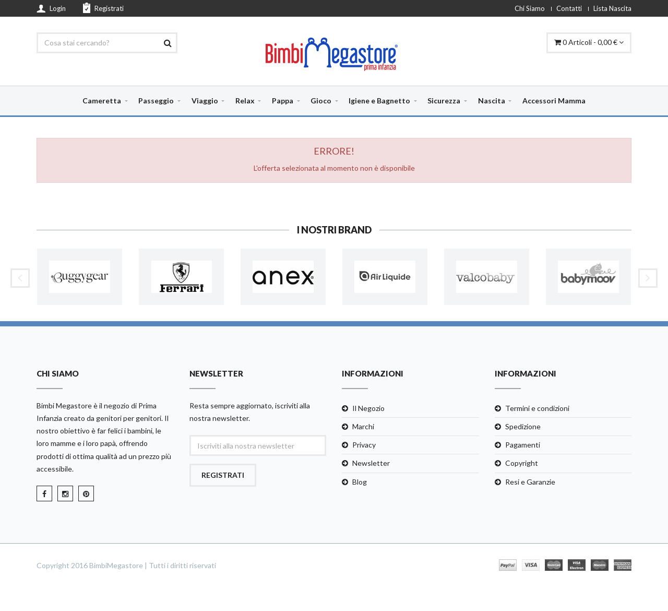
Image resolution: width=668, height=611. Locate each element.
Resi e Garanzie (530, 481)
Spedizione (523, 426)
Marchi (363, 426)
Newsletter (371, 463)
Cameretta (101, 100)
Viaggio (205, 100)
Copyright (521, 463)
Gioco (321, 100)
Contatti (569, 8)
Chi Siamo (530, 8)
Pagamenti (522, 444)
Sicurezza (443, 100)
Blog (359, 481)
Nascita (491, 100)
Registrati (103, 8)
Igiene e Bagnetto (379, 100)
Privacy (364, 444)
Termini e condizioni (537, 408)
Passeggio (156, 100)
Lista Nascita (612, 8)
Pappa (282, 100)
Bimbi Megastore (64, 405)
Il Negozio (368, 408)
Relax (245, 100)
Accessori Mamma (554, 100)
